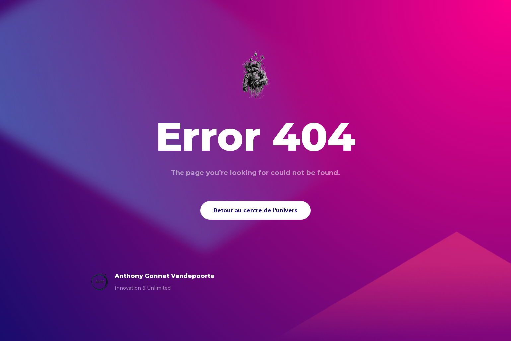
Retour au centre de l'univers (255, 210)
